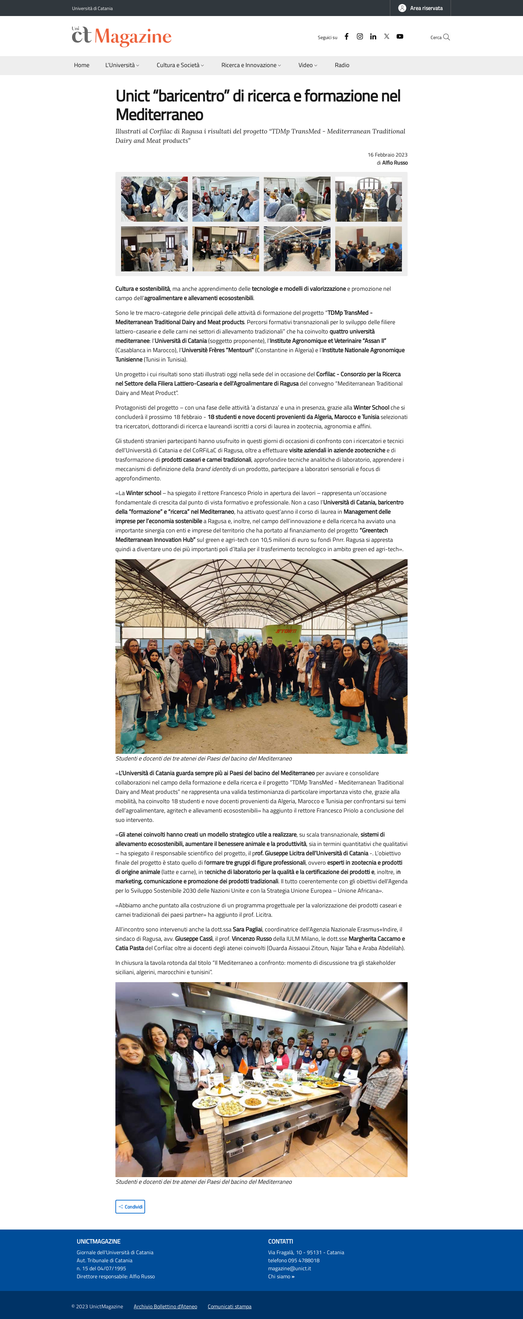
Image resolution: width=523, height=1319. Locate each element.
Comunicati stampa (229, 1306)
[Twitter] (372, 36)
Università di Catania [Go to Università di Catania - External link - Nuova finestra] (92, 8)
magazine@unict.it (289, 1268)
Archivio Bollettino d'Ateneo (165, 1306)
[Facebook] (332, 36)
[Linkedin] (358, 36)
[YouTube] (385, 36)
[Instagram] (345, 36)
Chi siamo (279, 1276)
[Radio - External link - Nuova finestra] (342, 65)
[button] (420, 8)
